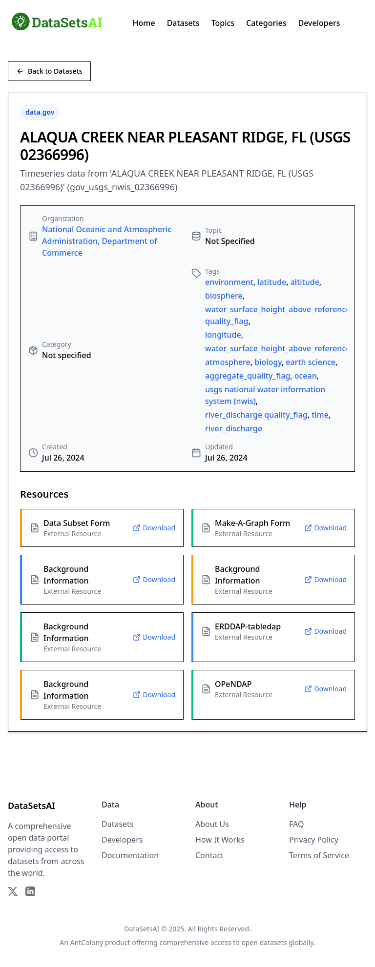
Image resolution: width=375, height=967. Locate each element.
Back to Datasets (49, 71)
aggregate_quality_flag (247, 375)
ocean (305, 375)
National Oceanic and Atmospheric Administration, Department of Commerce (106, 241)
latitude (271, 282)
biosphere (224, 295)
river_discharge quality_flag (256, 414)
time (320, 414)
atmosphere (227, 362)
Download (154, 527)
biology (268, 362)
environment (229, 282)
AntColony (87, 942)
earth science (310, 362)
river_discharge (233, 428)
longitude (223, 334)
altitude (305, 282)
